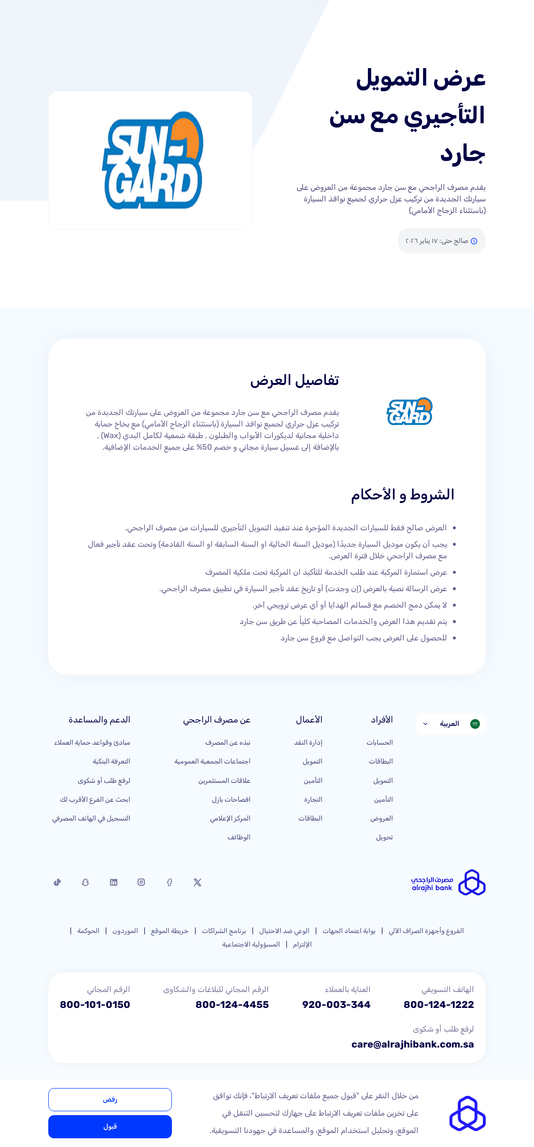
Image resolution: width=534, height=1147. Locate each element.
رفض (110, 1099)
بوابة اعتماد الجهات (349, 931)
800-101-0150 (95, 1004)
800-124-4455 (232, 1004)
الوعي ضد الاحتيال (284, 931)
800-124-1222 (439, 1004)
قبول (110, 1126)
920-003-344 (336, 1004)
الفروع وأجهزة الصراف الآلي (426, 931)
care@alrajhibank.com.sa (412, 1044)
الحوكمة (88, 931)
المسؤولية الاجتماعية (251, 944)
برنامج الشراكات (224, 931)
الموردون (125, 931)
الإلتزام (302, 944)
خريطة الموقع (170, 931)
